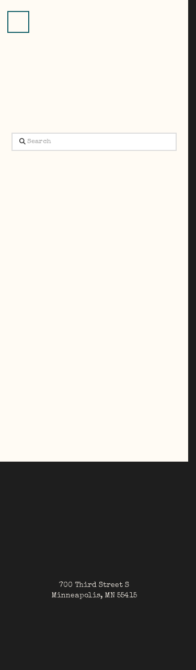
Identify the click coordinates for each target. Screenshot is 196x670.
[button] (18, 22)
